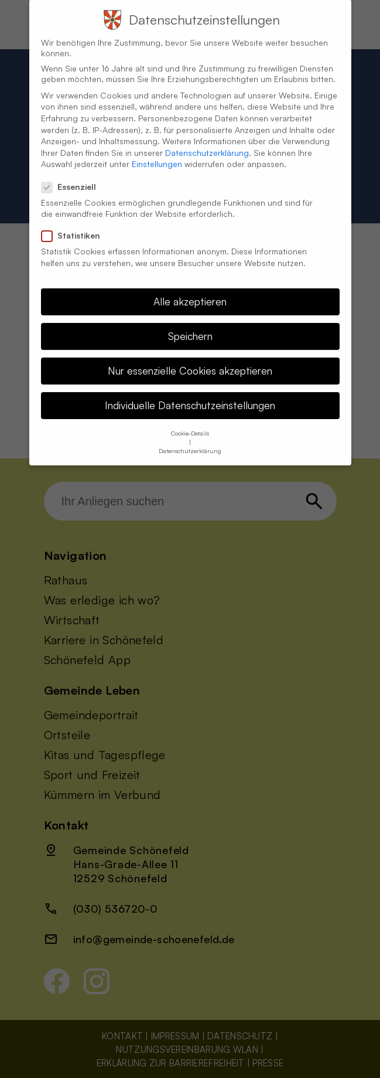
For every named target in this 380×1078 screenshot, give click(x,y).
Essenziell (73, 174)
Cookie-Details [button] (190, 420)
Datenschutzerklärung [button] (190, 437)
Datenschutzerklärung (207, 140)
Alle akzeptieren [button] (190, 288)
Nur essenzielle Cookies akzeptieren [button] (190, 357)
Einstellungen (157, 151)
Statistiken (75, 222)
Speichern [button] (190, 323)
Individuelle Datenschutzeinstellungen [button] (190, 392)
